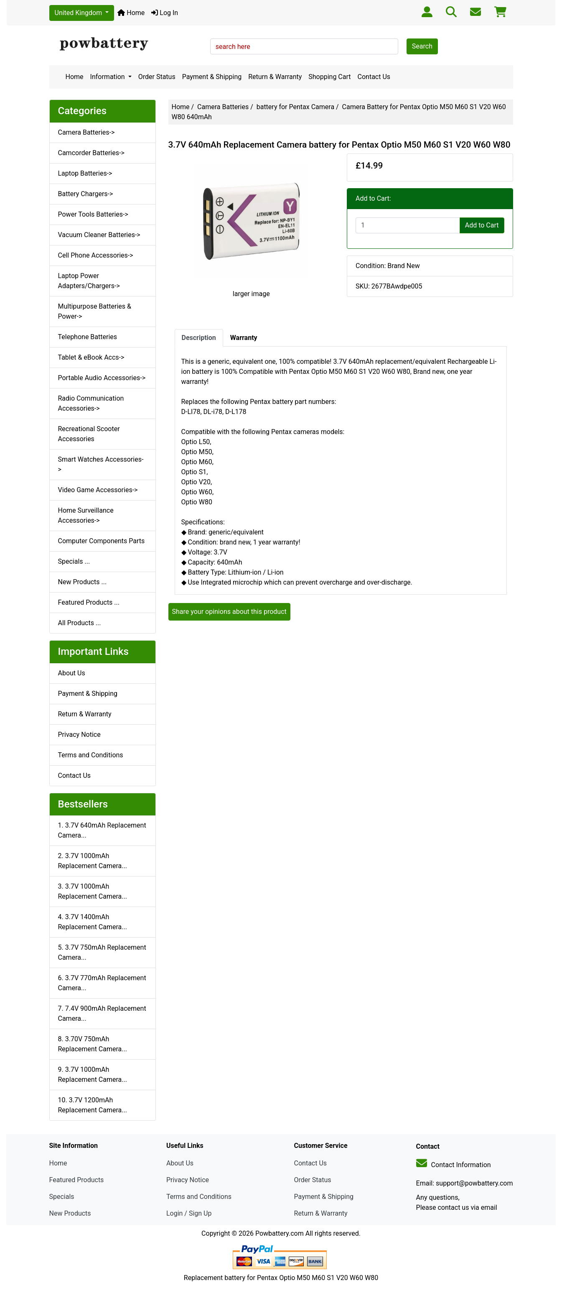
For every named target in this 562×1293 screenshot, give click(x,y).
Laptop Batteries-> (85, 173)
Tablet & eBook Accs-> (91, 357)
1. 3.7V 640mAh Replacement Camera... (102, 830)
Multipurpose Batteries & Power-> (94, 311)
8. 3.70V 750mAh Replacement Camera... (92, 1044)
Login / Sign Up (189, 1213)
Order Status (156, 77)
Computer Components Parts (101, 541)
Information (108, 77)
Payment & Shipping (212, 77)
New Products (70, 1213)
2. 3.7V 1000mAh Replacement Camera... (92, 861)
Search (422, 46)
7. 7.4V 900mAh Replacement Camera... (102, 1013)
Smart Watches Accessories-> (101, 464)
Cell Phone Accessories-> (95, 255)
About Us (71, 673)
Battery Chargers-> (85, 194)
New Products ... (82, 582)
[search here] (304, 46)
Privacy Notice (79, 734)
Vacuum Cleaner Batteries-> (99, 235)
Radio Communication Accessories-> (91, 403)
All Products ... (79, 623)
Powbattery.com (279, 1233)
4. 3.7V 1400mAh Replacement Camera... (92, 922)
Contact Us (374, 77)
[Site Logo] (127, 44)
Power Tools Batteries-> (93, 214)
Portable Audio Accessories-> (102, 378)
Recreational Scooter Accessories (89, 434)
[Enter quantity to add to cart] (408, 225)
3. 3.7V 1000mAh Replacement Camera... (92, 891)
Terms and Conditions (90, 755)
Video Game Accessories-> (98, 490)
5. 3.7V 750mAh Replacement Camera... (102, 952)
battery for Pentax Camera (295, 107)
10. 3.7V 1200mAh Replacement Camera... (92, 1105)
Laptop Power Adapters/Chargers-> (89, 281)
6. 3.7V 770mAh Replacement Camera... (102, 983)
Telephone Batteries (87, 337)
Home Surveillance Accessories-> (86, 515)
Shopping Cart (329, 77)
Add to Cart (482, 225)
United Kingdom (79, 13)
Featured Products (76, 1180)
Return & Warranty (275, 77)
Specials (61, 1197)
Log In (164, 13)
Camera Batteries (223, 107)
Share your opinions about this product (229, 612)
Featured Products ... (89, 602)
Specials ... (74, 561)
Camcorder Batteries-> (91, 153)
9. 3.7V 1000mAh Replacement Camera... (92, 1074)
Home (131, 13)
